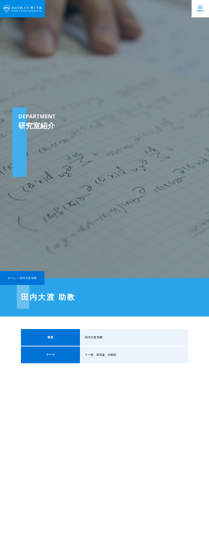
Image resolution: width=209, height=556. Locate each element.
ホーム (12, 277)
